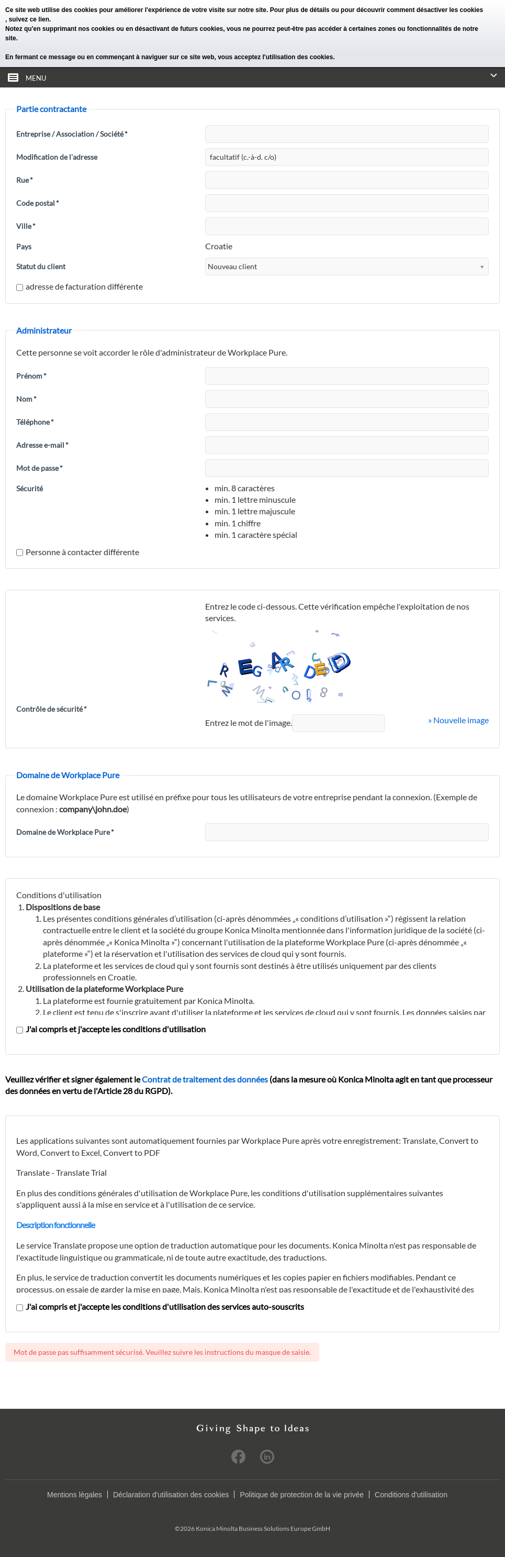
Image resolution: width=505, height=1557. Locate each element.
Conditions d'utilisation (411, 1494)
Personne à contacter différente (77, 552)
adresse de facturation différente (79, 286)
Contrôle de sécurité (51, 708)
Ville (26, 226)
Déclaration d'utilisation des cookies (171, 1494)
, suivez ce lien (27, 19)
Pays (23, 246)
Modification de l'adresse (56, 156)
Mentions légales (74, 1494)
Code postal (37, 202)
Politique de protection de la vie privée (302, 1494)
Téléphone (35, 421)
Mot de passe (39, 467)
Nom (26, 398)
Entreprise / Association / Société (72, 133)
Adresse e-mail (42, 444)
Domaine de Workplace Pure (65, 831)
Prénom (31, 375)
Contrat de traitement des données (205, 1079)
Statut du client (40, 266)
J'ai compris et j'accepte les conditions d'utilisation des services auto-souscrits (160, 1306)
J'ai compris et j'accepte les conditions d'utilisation (111, 1029)
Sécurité (29, 488)
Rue (24, 179)
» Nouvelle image (458, 720)
